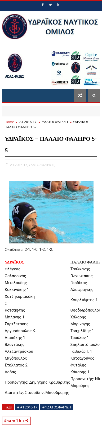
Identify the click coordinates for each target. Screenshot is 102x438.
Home (9, 121)
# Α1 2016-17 (27, 407)
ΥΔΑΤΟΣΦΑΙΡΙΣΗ (55, 121)
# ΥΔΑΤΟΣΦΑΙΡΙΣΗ (56, 407)
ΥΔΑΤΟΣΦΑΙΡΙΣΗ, (42, 164)
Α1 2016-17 (27, 121)
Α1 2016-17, (19, 164)
